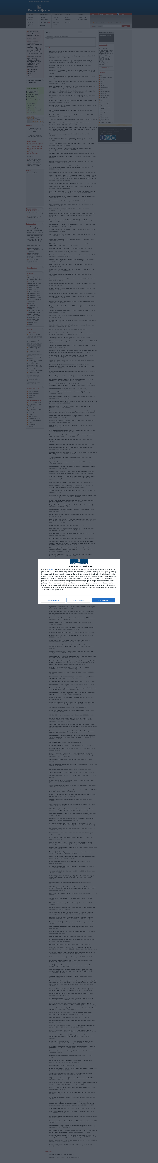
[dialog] (79, 581)
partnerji (50, 569)
